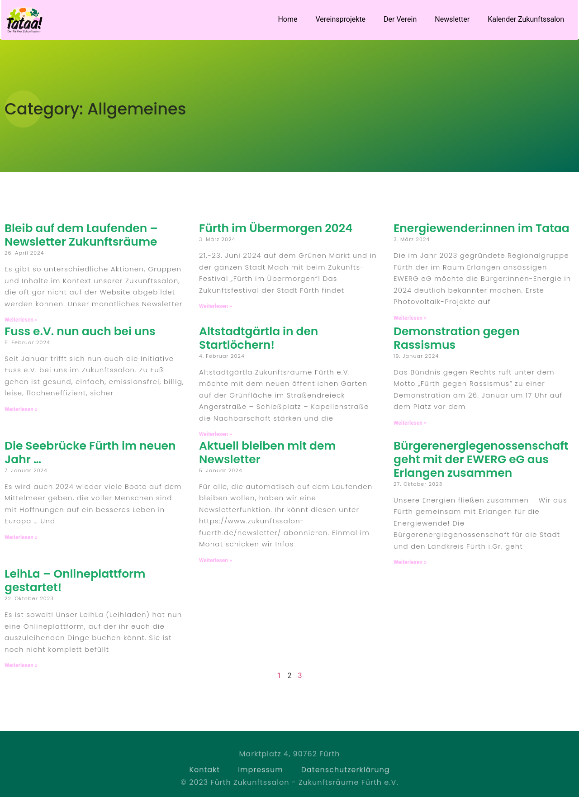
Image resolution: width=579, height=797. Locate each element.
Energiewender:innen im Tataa (482, 228)
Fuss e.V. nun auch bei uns (80, 331)
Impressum (260, 779)
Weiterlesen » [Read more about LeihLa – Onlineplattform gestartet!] (21, 665)
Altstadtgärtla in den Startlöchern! (258, 338)
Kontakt (204, 779)
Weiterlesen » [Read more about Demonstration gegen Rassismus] (410, 423)
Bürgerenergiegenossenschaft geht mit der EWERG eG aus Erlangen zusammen (481, 459)
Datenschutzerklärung (345, 779)
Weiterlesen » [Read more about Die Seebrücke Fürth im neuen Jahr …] (21, 537)
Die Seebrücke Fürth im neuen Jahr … (90, 452)
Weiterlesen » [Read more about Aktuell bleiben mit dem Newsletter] (215, 560)
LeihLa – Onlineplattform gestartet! (75, 580)
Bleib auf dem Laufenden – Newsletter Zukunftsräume (81, 235)
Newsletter (452, 19)
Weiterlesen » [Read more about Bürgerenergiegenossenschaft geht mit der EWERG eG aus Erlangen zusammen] (410, 562)
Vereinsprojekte (341, 19)
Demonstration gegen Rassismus (457, 338)
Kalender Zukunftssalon (526, 19)
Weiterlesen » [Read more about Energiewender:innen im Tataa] (410, 318)
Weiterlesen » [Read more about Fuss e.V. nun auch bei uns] (21, 409)
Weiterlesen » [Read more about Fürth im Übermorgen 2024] (215, 306)
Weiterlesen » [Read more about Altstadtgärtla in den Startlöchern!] (215, 434)
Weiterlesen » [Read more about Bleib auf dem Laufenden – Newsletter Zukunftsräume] (21, 320)
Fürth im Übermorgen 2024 (276, 228)
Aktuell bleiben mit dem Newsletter (267, 452)
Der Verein (400, 19)
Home (287, 19)
